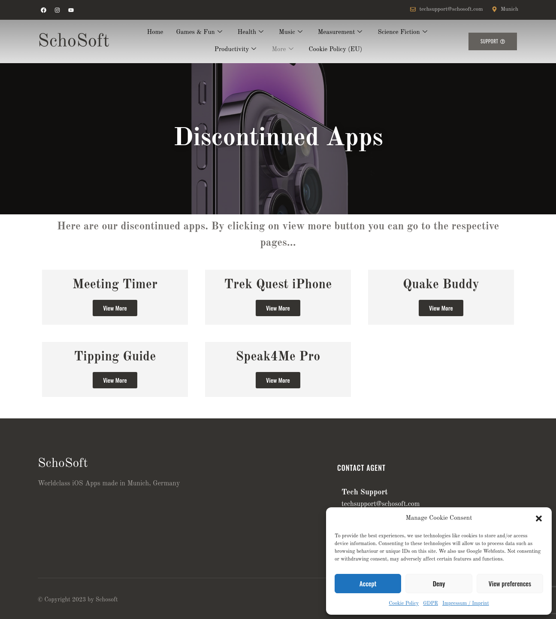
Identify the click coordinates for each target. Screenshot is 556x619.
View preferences (510, 583)
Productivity (236, 50)
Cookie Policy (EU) (336, 49)
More (282, 50)
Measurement (340, 33)
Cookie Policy (404, 603)
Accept (368, 583)
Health (251, 33)
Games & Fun (199, 33)
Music (290, 33)
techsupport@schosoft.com (380, 504)
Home (155, 32)
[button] (539, 518)
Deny (439, 583)
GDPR (430, 603)
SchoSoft (73, 41)
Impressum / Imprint (465, 603)
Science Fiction (402, 33)
